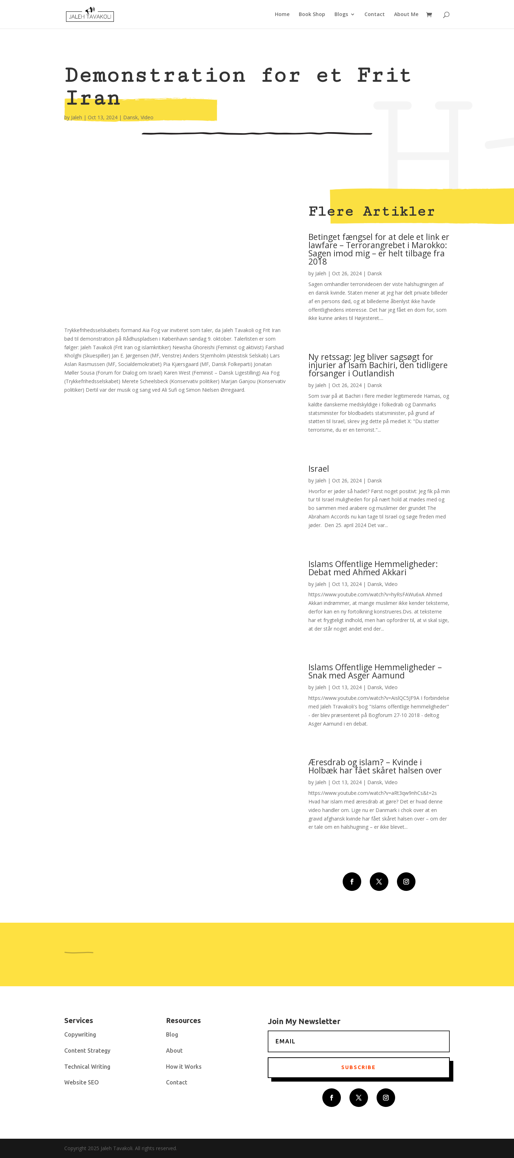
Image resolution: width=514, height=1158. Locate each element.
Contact (374, 14)
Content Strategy (87, 1050)
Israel (318, 468)
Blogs (341, 14)
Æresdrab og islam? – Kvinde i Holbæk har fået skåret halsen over (375, 766)
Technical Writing (87, 1066)
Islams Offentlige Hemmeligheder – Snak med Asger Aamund (375, 671)
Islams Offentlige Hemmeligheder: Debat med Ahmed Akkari (373, 568)
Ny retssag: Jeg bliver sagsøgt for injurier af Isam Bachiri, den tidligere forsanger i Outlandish (378, 365)
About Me (406, 14)
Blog (172, 1034)
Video (147, 117)
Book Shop (312, 14)
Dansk (130, 117)
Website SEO (81, 1082)
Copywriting (80, 1034)
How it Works (184, 1066)
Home (282, 14)
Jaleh (76, 117)
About (174, 1050)
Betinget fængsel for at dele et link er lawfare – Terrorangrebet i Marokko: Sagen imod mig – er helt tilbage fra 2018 (378, 249)
